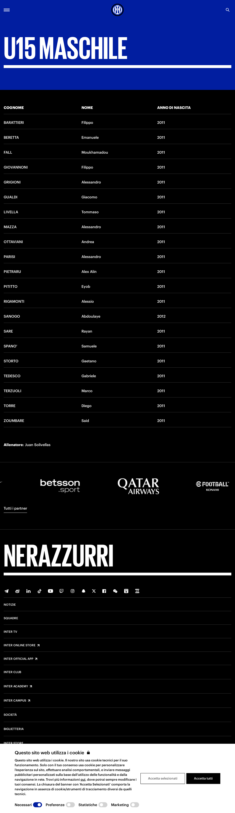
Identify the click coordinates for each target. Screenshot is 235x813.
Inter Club (12, 672)
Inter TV (10, 632)
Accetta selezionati (162, 778)
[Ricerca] (227, 10)
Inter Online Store (20, 645)
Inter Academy (16, 686)
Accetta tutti (203, 778)
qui (83, 779)
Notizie (10, 605)
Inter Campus (15, 700)
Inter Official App (18, 659)
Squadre (11, 618)
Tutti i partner (15, 508)
